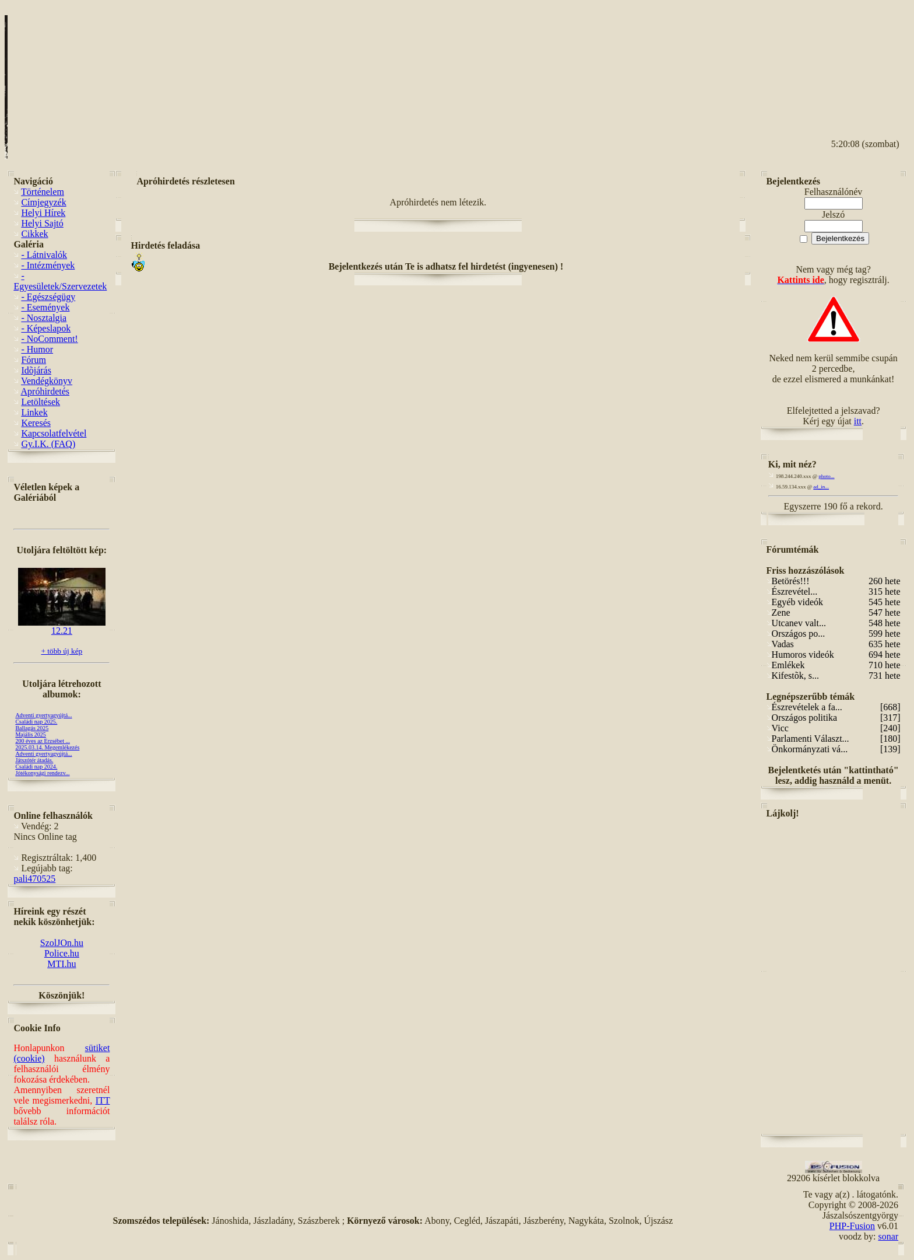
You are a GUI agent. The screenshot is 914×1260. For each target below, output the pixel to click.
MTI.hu (61, 964)
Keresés (36, 423)
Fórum (33, 360)
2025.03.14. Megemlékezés (47, 747)
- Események (45, 307)
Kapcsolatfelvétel (53, 433)
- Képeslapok (46, 328)
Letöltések (40, 402)
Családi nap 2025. (36, 721)
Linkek (34, 412)
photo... (826, 476)
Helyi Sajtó (42, 223)
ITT (103, 1100)
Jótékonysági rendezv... (42, 773)
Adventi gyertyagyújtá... (43, 715)
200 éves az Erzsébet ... (42, 741)
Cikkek (34, 234)
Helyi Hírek (43, 213)
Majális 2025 (30, 734)
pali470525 (34, 879)
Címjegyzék (43, 202)
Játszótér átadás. (34, 760)
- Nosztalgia (43, 318)
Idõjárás (36, 370)
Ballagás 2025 (31, 728)
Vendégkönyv (46, 381)
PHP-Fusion (852, 1226)
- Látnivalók (44, 255)
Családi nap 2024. (36, 766)
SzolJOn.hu (61, 943)
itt (858, 421)
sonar (888, 1236)
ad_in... (821, 487)
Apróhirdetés (45, 391)
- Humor (37, 349)
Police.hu (61, 953)
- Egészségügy (48, 297)
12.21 (62, 626)
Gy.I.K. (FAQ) (48, 444)
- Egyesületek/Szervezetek (60, 281)
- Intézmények (48, 265)
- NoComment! (49, 339)
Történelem (42, 192)
